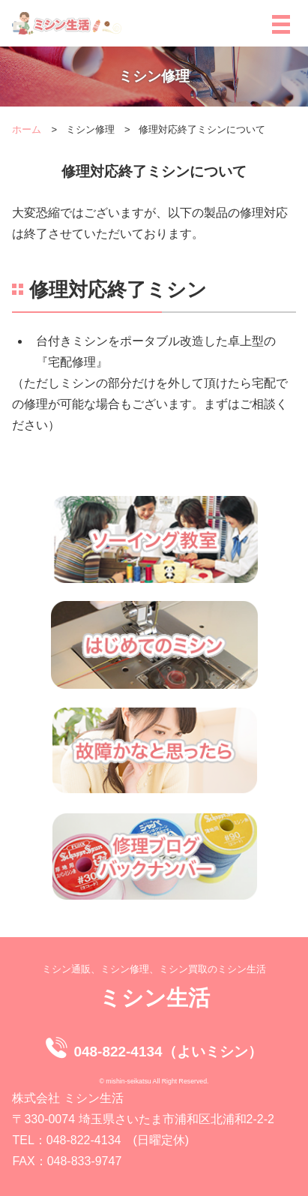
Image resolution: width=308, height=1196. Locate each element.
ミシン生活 (154, 997)
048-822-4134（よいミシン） (167, 1051)
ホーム (26, 129)
